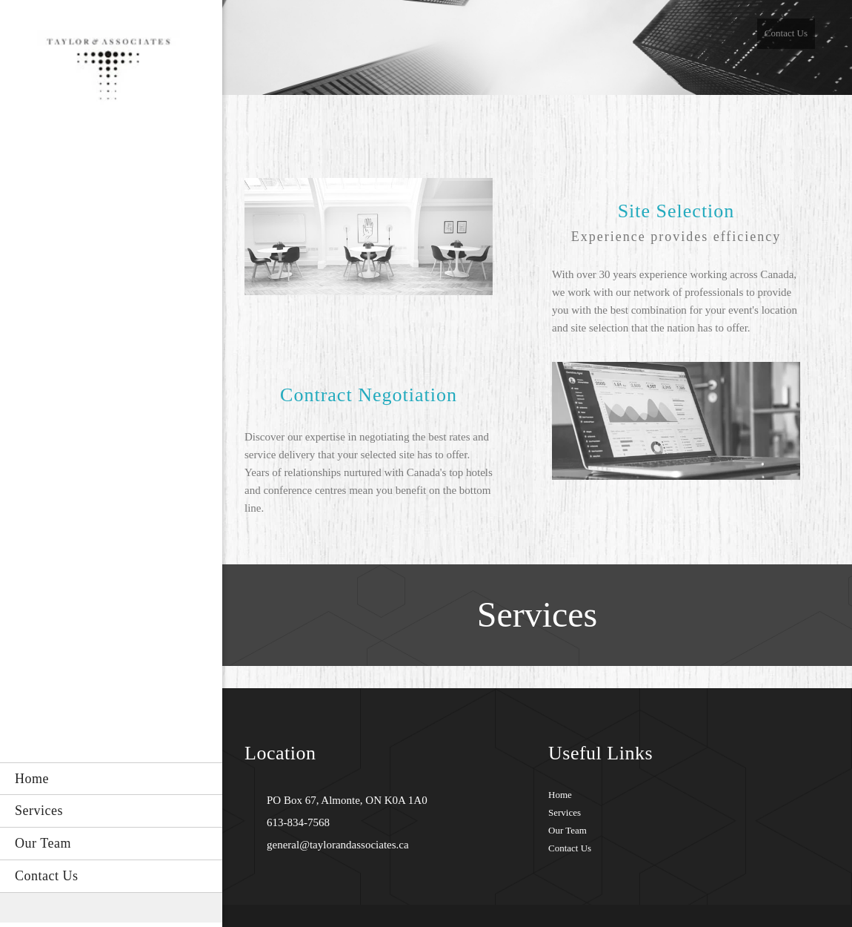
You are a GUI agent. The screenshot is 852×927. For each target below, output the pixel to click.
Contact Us (569, 848)
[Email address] (334, 845)
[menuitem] (111, 778)
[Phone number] (294, 822)
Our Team (567, 830)
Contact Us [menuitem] (786, 33)
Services (564, 812)
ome (563, 794)
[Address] (343, 800)
